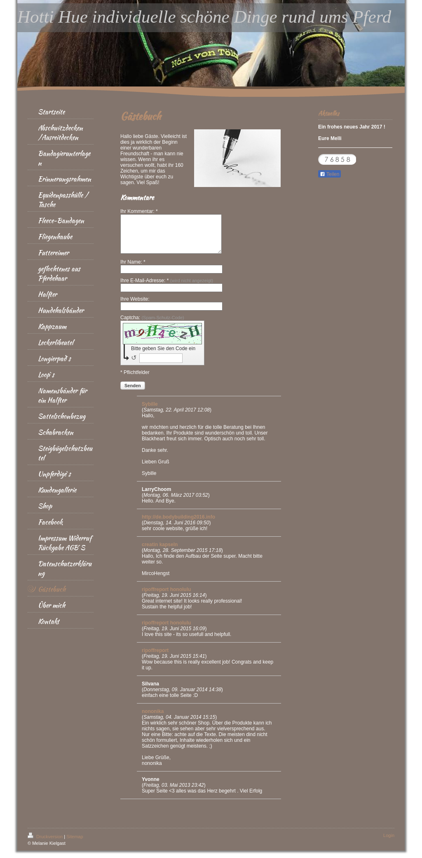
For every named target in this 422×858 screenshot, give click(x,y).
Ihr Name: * (132, 269)
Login (388, 842)
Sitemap (74, 844)
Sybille (150, 411)
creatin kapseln (160, 552)
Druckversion (46, 844)
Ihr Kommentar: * (139, 211)
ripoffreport (155, 658)
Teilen (329, 174)
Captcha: (152, 325)
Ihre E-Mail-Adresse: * (166, 288)
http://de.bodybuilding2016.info (178, 524)
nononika (153, 719)
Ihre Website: (134, 306)
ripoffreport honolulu (166, 597)
